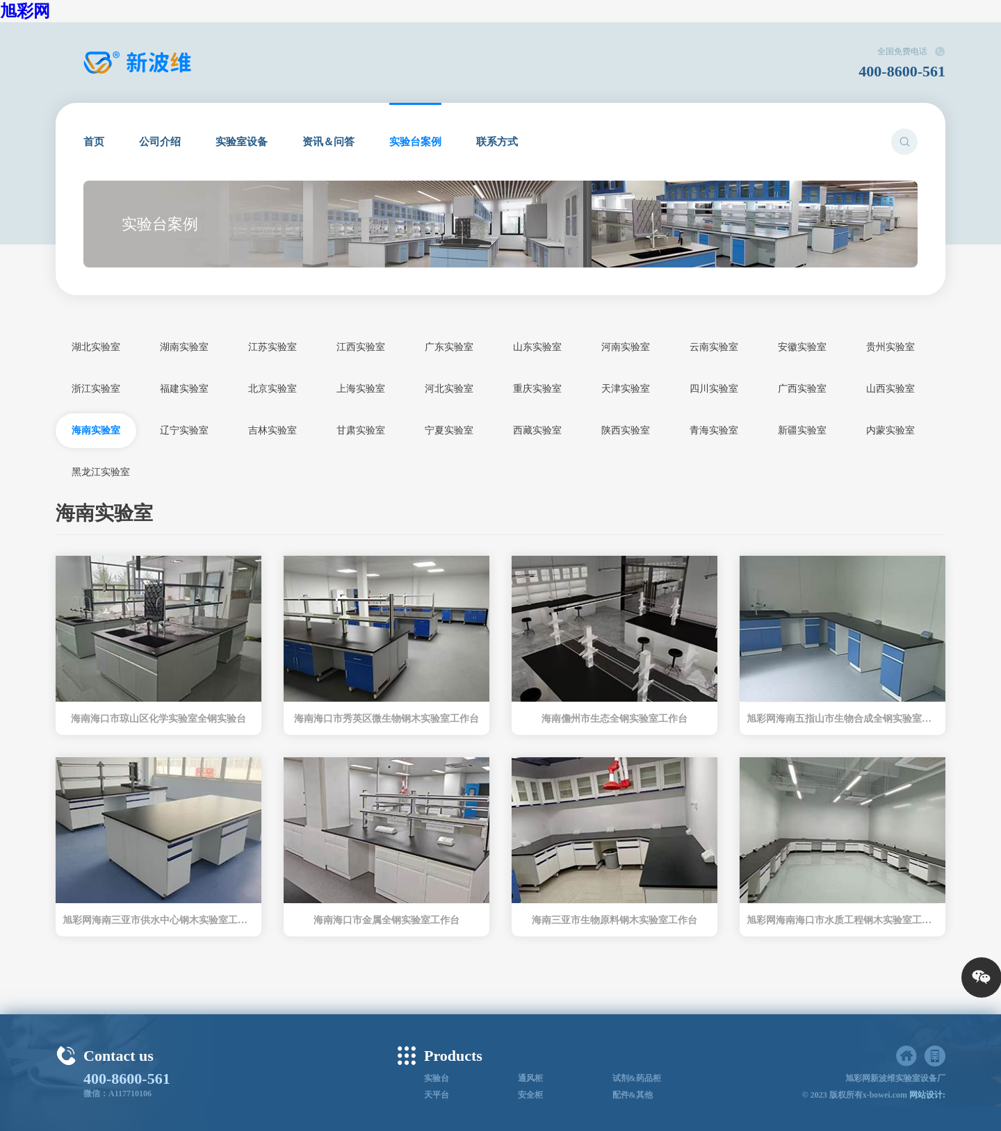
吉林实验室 (272, 430)
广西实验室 (802, 388)
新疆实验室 (802, 430)
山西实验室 (890, 388)
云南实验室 (714, 347)
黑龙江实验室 (101, 472)
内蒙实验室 (890, 430)
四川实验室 (714, 388)
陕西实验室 (625, 430)
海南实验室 (96, 430)
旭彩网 (25, 11)
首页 (93, 141)
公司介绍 (160, 141)
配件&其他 (632, 1095)
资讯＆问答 (328, 141)
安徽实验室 (802, 347)
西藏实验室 (537, 430)
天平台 (436, 1095)
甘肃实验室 (360, 430)
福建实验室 (184, 388)
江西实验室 (360, 347)
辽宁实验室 (184, 430)
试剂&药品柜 (636, 1078)
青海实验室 (714, 430)
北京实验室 (272, 388)
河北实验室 (449, 388)
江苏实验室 (272, 347)
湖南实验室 (184, 347)
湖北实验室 (96, 347)
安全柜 (530, 1095)
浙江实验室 (96, 388)
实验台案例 (415, 141)
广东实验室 (449, 347)
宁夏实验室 (449, 430)
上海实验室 (360, 388)
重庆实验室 (537, 388)
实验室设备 (241, 141)
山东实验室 (537, 347)
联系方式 (497, 141)
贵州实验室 (890, 347)
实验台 (436, 1078)
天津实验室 (625, 388)
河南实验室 (625, 347)
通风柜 (530, 1078)
